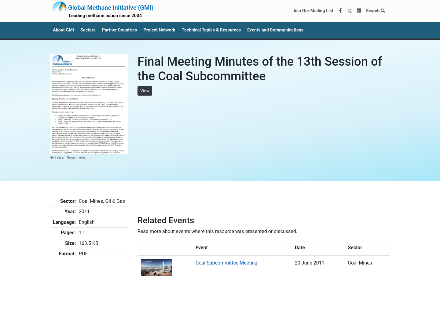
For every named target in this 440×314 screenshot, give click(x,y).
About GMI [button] (63, 30)
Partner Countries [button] (119, 30)
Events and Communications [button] (275, 30)
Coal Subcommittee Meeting (226, 263)
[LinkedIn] (359, 11)
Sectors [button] (88, 30)
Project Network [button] (159, 30)
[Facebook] (340, 11)
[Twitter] (349, 11)
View (144, 90)
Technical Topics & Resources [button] (211, 30)
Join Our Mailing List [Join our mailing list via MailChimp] (312, 10)
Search (375, 10)
